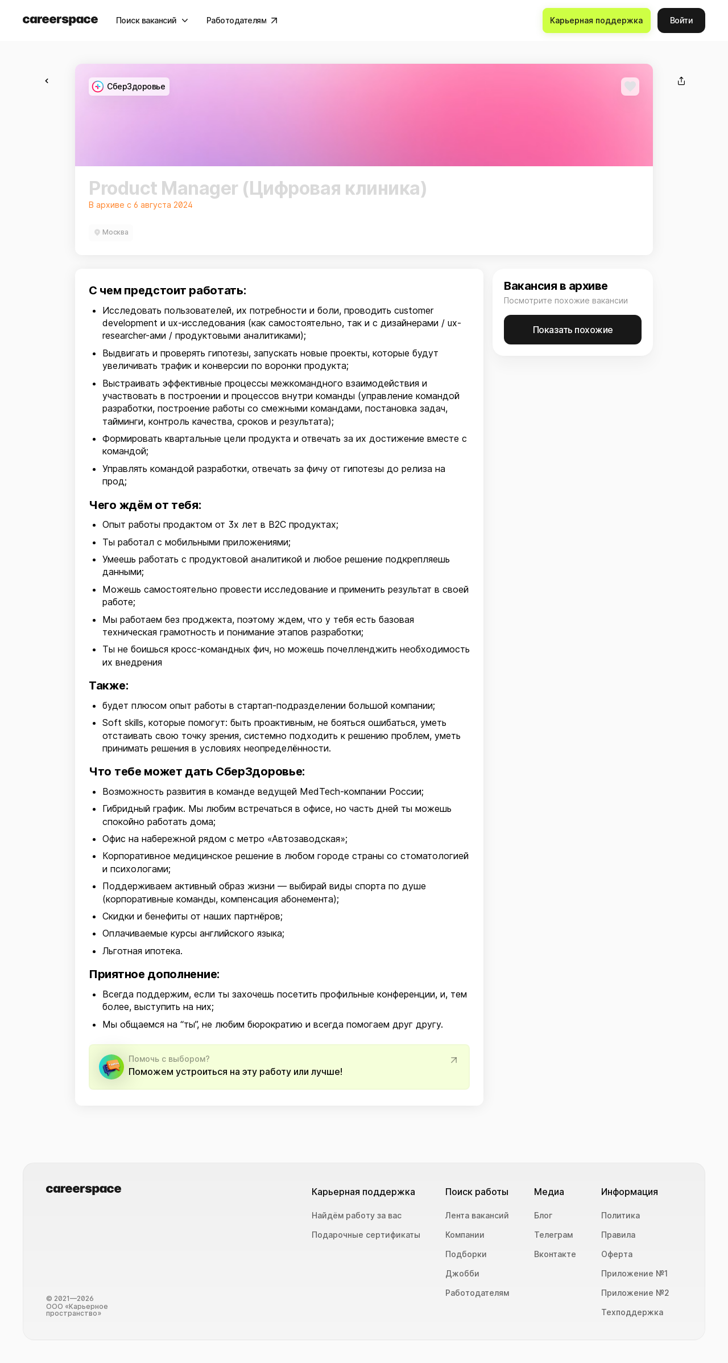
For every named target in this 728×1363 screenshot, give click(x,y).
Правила (618, 1234)
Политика (620, 1215)
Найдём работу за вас (357, 1215)
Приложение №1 (634, 1273)
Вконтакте (555, 1254)
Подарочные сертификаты (366, 1234)
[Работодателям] (242, 20)
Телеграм (553, 1234)
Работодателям (477, 1293)
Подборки (466, 1254)
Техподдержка (632, 1312)
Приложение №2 (635, 1293)
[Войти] (681, 20)
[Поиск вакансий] (152, 20)
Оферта (616, 1254)
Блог (543, 1215)
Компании (465, 1234)
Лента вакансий (477, 1215)
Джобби (462, 1273)
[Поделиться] (681, 81)
